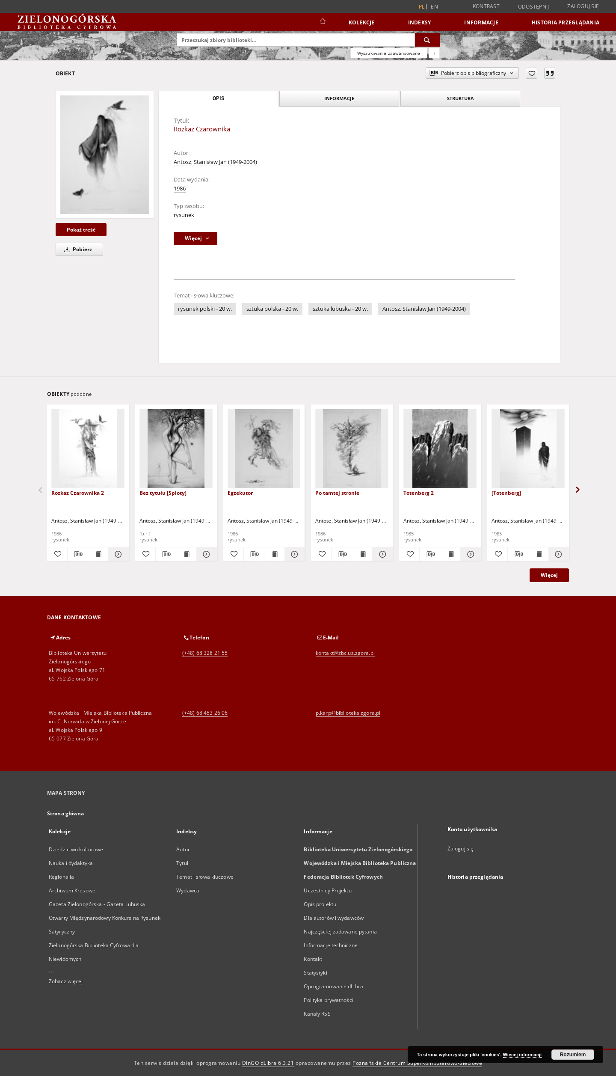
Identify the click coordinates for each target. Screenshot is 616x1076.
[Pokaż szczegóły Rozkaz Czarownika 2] (117, 554)
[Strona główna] (322, 22)
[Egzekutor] (264, 448)
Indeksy (419, 22)
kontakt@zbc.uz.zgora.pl (345, 653)
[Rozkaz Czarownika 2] (88, 448)
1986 (180, 188)
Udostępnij (533, 6)
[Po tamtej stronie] (352, 448)
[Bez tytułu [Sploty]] (176, 448)
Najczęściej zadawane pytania (340, 931)
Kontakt (313, 959)
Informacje (481, 22)
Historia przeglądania (565, 22)
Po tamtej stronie (337, 492)
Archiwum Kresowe (72, 890)
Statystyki (315, 972)
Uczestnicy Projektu (327, 890)
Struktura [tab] (460, 98)
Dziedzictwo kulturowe (76, 849)
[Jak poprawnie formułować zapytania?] (434, 53)
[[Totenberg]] (528, 448)
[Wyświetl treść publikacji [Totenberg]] (538, 554)
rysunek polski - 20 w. (205, 308)
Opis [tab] (218, 98)
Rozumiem (573, 1055)
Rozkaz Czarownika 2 (77, 492)
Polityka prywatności (328, 1000)
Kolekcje (362, 22)
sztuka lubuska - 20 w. (340, 308)
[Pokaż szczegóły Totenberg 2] (469, 554)
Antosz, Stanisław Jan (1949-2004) (215, 162)
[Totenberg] (506, 492)
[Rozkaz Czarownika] (104, 154)
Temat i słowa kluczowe (205, 876)
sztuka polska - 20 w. (272, 308)
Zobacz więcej (66, 981)
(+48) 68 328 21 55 (205, 653)
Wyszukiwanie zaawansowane (389, 53)
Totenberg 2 (418, 492)
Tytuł (182, 863)
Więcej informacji (522, 1054)
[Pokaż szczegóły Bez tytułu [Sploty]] (205, 554)
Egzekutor (240, 492)
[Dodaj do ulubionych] (531, 73)
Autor (183, 849)
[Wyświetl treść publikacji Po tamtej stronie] (362, 554)
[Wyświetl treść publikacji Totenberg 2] (450, 554)
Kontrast (486, 6)
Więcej (549, 575)
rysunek (184, 215)
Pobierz (76, 249)
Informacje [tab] (339, 98)
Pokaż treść (81, 229)
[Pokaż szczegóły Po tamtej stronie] (381, 554)
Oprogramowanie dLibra (333, 986)
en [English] (434, 6)
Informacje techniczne (331, 945)
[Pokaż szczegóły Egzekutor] (294, 554)
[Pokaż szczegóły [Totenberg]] (558, 554)
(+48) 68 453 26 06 (205, 712)
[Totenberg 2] (440, 448)
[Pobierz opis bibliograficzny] (78, 554)
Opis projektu (320, 904)
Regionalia (61, 876)
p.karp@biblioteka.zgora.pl (348, 712)
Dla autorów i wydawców (334, 917)
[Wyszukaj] (427, 40)
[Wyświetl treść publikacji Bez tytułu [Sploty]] (186, 554)
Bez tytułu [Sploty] (163, 492)
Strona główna (65, 813)
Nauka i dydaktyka (71, 863)
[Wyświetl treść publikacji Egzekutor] (274, 554)
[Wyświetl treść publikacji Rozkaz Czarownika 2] (98, 554)
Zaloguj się (583, 6)
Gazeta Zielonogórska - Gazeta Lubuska (97, 904)
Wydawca (187, 890)
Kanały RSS (317, 1013)
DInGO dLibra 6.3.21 (268, 1063)
